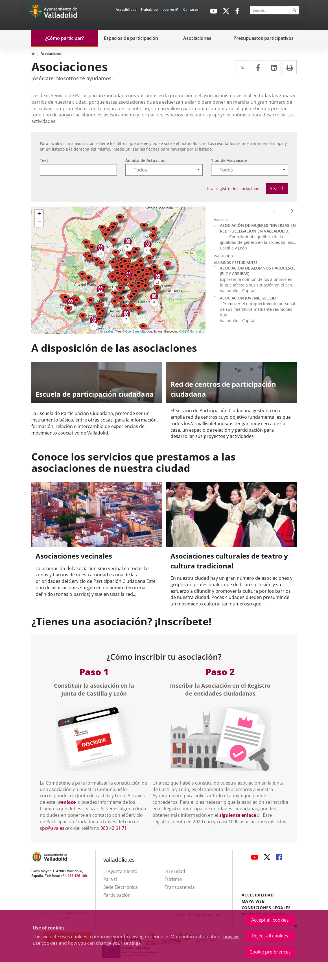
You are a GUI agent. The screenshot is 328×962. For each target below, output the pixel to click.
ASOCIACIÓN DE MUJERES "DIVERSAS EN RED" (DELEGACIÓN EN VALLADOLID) (258, 228)
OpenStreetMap (135, 331)
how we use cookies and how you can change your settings (136, 939)
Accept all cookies (270, 920)
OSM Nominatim (193, 331)
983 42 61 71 (113, 828)
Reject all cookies (270, 936)
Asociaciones (51, 53)
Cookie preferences (270, 952)
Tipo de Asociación (229, 160)
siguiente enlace (240, 815)
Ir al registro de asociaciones (234, 188)
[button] (167, 265)
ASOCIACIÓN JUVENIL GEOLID (248, 298)
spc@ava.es (54, 828)
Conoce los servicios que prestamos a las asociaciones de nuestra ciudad (133, 462)
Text (44, 160)
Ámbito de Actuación (145, 160)
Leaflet (106, 331)
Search (277, 188)
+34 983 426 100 (74, 875)
